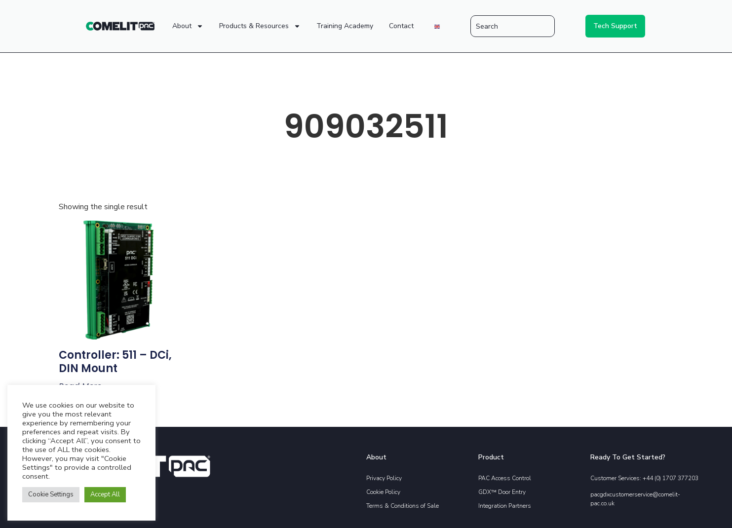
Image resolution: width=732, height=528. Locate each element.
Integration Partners (504, 506)
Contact (401, 26)
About (187, 26)
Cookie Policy (383, 492)
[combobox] (512, 26)
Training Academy (344, 26)
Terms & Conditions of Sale (402, 506)
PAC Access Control (504, 478)
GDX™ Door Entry (502, 492)
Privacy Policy (384, 478)
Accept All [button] (105, 494)
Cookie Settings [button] (51, 494)
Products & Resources (260, 26)
